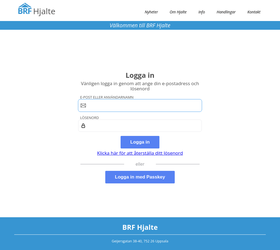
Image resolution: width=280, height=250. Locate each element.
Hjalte (44, 11)
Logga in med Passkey (140, 177)
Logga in (140, 142)
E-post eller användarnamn (106, 97)
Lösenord (89, 118)
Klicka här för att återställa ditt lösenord (140, 153)
